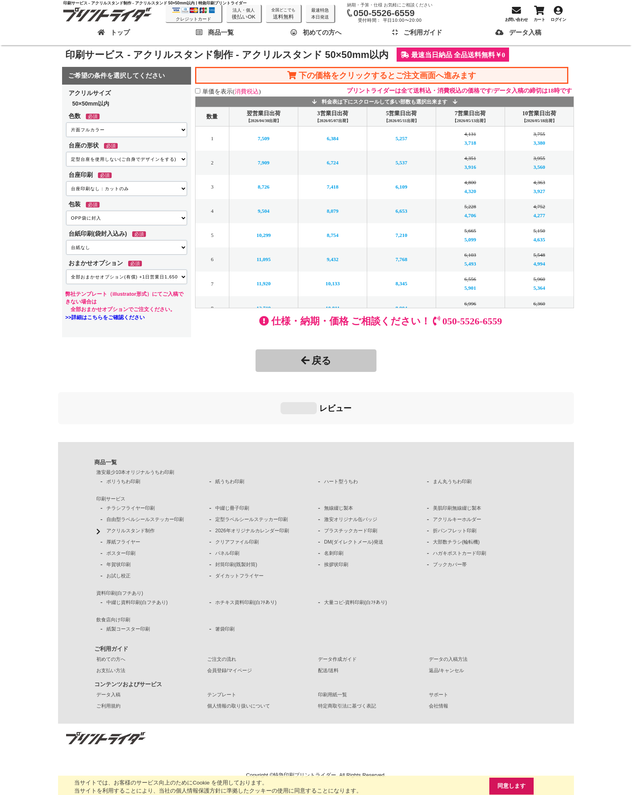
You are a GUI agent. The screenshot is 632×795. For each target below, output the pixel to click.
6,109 (401, 186)
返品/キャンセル (446, 630)
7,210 (401, 235)
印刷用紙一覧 (332, 654)
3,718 (470, 142)
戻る (316, 360)
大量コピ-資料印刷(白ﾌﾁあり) (355, 562)
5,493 (470, 263)
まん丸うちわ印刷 (452, 441)
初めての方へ (110, 619)
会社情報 (438, 665)
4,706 (470, 215)
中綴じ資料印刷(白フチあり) (137, 562)
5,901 (470, 288)
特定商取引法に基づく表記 (347, 665)
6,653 (401, 211)
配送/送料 (328, 630)
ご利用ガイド (111, 608)
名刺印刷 (333, 513)
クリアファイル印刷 (237, 501)
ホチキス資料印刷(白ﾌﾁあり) (245, 562)
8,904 (401, 307)
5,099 (470, 239)
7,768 (401, 259)
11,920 (264, 283)
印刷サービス (110, 458)
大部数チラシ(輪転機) (456, 501)
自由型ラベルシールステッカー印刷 (145, 479)
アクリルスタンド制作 (130, 490)
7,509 (263, 138)
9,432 (333, 259)
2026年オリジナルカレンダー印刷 (252, 490)
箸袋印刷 (225, 589)
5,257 (401, 138)
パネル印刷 (227, 513)
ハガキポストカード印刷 (459, 513)
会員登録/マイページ (229, 630)
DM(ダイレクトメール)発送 (353, 501)
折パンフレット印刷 (454, 490)
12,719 (263, 307)
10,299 (263, 235)
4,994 (539, 263)
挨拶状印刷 (336, 524)
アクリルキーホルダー (457, 479)
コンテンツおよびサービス (128, 644)
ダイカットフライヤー (239, 535)
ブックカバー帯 (450, 524)
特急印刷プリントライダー (304, 735)
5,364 (539, 288)
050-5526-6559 (384, 13)
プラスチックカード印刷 (350, 490)
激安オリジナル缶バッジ (350, 479)
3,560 (539, 167)
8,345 (401, 283)
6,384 (333, 138)
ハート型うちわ (341, 441)
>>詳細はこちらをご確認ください (105, 317)
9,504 (263, 211)
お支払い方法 (110, 630)
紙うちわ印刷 (229, 441)
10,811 (333, 307)
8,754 (333, 235)
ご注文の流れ (221, 619)
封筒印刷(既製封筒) (236, 524)
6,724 (333, 162)
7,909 (263, 162)
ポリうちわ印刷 (123, 441)
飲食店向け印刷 (113, 579)
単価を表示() (231, 91)
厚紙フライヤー (123, 501)
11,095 (264, 259)
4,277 (539, 215)
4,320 (470, 191)
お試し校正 (118, 535)
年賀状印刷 (118, 524)
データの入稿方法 (448, 619)
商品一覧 (105, 422)
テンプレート (221, 654)
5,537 (401, 162)
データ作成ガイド (337, 619)
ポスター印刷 (120, 513)
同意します (510, 785)
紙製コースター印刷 (128, 589)
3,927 (539, 191)
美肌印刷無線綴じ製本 (457, 468)
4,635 (539, 239)
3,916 (470, 167)
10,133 (332, 283)
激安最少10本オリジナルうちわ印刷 (135, 432)
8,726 (263, 186)
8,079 (333, 211)
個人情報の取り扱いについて (238, 665)
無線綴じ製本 (338, 468)
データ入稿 (108, 654)
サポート (438, 654)
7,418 (333, 186)
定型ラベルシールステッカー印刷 (251, 479)
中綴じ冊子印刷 (232, 468)
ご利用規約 (108, 665)
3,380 (539, 142)
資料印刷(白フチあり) (119, 553)
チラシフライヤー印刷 (130, 468)
